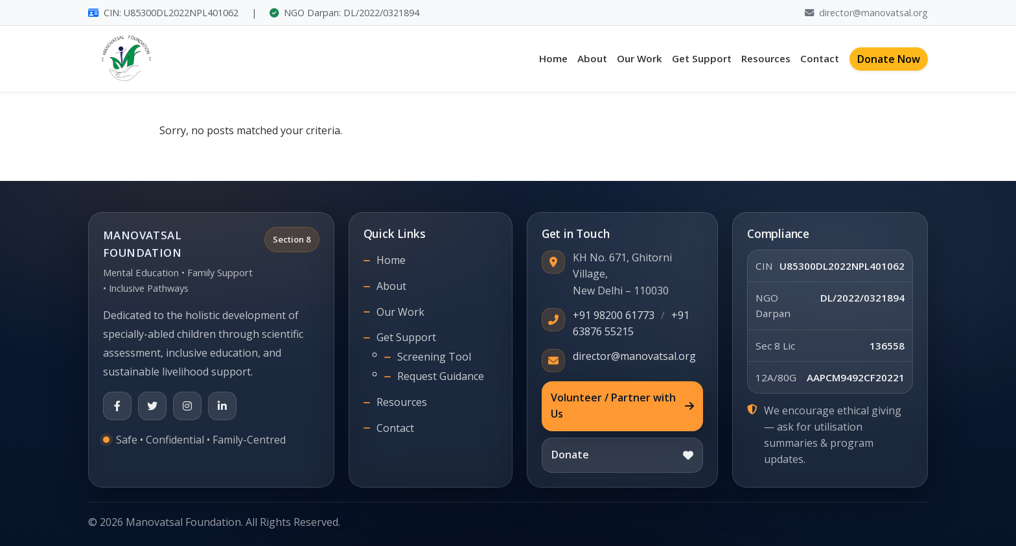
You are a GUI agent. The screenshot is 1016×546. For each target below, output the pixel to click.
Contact (819, 58)
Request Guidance (440, 376)
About (592, 58)
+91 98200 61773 (613, 315)
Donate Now (888, 59)
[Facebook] (117, 406)
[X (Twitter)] (152, 406)
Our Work (639, 58)
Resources (766, 58)
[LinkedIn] (222, 406)
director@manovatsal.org (866, 12)
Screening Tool (434, 357)
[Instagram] (187, 406)
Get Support (702, 58)
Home (553, 58)
